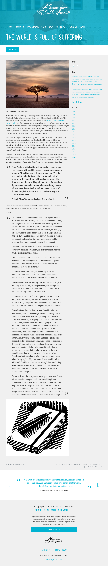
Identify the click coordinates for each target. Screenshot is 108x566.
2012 (74, 149)
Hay (73, 87)
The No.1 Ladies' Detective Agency (89, 94)
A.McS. (8, 212)
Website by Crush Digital (54, 560)
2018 (74, 132)
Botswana (78, 79)
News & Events (32, 26)
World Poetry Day (91, 97)
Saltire (77, 92)
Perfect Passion (95, 89)
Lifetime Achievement (76, 89)
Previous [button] (10, 485)
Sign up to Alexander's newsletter (54, 510)
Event (74, 84)
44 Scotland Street (75, 76)
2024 (74, 115)
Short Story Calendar (95, 92)
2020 (74, 126)
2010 (74, 154)
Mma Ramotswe (83, 89)
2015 (74, 140)
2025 (74, 112)
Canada (83, 79)
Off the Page (61, 26)
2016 (74, 137)
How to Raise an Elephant (78, 87)
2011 (73, 152)
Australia (90, 76)
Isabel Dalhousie (91, 87)
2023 (74, 117)
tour (75, 97)
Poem (100, 89)
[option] (54, 485)
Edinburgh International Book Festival (84, 81)
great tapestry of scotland (96, 84)
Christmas (87, 79)
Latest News (77, 102)
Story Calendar (47, 26)
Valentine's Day (84, 97)
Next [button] (98, 485)
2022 (74, 120)
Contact (83, 26)
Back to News (13, 49)
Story (73, 94)
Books (11, 26)
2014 (74, 143)
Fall (85, 84)
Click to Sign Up (54, 529)
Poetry (73, 92)
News (90, 89)
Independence (85, 87)
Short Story (88, 92)
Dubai (101, 79)
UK (77, 97)
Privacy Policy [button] (61, 549)
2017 (74, 135)
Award (95, 76)
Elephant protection (94, 81)
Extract (83, 84)
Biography (20, 26)
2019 (74, 129)
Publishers (73, 26)
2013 (74, 146)
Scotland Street (81, 92)
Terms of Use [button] (46, 549)
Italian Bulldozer (97, 87)
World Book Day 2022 (17, 464)
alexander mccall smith (83, 76)
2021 (74, 123)
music (87, 89)
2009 (74, 157)
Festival (89, 84)
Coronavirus (92, 79)
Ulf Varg (80, 97)
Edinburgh (74, 81)
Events (79, 84)
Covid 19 (97, 79)
